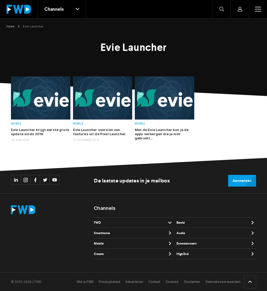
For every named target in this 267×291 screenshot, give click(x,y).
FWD (97, 223)
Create (99, 254)
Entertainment (187, 243)
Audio (181, 233)
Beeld (180, 223)
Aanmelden (242, 180)
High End (183, 254)
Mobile (16, 123)
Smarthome (102, 233)
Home (11, 26)
